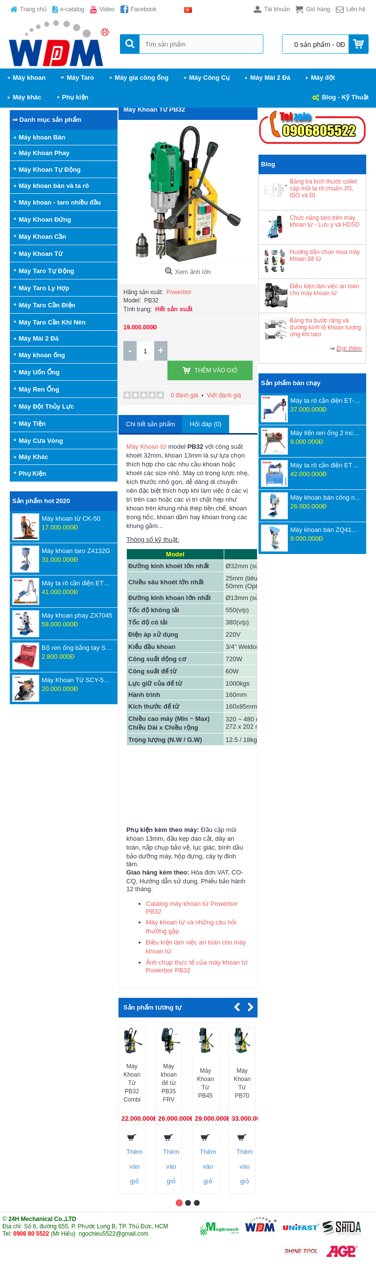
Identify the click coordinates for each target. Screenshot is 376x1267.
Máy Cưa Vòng (41, 440)
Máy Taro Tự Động (46, 271)
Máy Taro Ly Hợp (44, 288)
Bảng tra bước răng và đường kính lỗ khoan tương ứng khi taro (325, 327)
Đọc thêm (349, 348)
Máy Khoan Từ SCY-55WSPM (77, 680)
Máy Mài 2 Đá (39, 338)
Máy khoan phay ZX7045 (77, 615)
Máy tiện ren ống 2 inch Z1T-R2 (325, 433)
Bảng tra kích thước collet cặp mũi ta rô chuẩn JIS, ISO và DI (323, 188)
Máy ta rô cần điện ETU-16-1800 (77, 583)
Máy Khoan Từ (41, 253)
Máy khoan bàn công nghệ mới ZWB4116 (325, 497)
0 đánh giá (184, 395)
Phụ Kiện (32, 473)
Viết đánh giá (224, 395)
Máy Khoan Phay (44, 153)
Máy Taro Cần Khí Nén (52, 322)
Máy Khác (33, 457)
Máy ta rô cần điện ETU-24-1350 (325, 465)
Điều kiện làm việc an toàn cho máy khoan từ (324, 290)
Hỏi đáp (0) (205, 424)
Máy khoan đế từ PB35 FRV (169, 1083)
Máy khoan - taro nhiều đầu (60, 202)
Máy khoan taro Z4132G (76, 550)
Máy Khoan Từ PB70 (242, 1083)
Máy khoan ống (42, 355)
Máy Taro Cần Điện (47, 305)
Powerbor (178, 292)
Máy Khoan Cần (42, 236)
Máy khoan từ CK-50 (71, 518)
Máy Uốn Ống (39, 372)
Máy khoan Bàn (42, 137)
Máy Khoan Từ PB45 (205, 1083)
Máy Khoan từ (146, 446)
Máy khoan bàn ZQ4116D (325, 529)
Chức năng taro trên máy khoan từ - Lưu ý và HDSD (324, 221)
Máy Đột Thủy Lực (46, 406)
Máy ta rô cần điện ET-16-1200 (325, 400)
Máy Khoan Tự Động (50, 169)
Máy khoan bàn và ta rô (54, 185)
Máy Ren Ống (39, 389)
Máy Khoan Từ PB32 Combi (132, 1083)
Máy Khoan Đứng (45, 219)
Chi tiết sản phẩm (150, 424)
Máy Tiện (32, 423)
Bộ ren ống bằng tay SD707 (77, 647)
